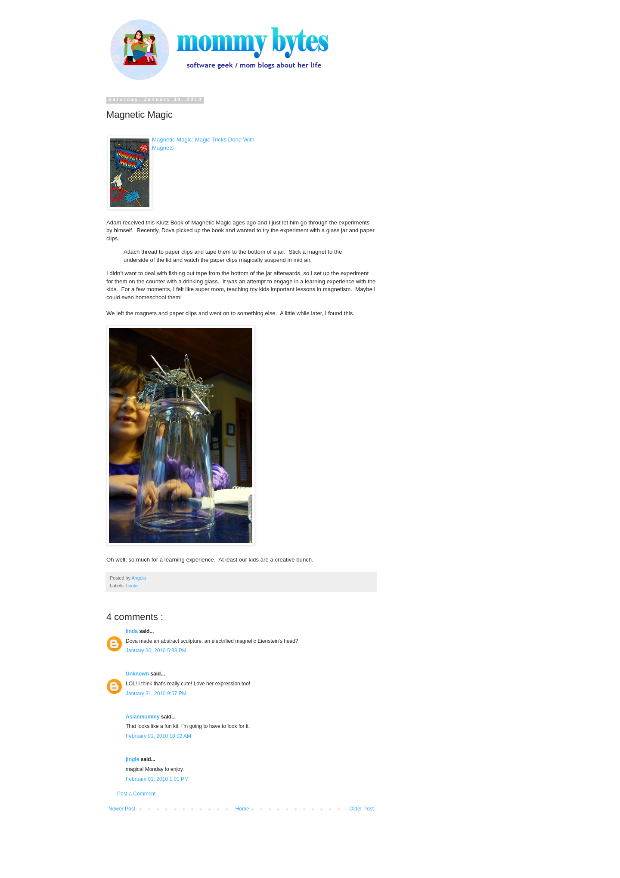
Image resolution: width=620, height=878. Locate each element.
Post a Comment (136, 794)
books (132, 585)
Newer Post (121, 809)
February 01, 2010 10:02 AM (158, 736)
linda (132, 631)
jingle (133, 759)
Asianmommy (143, 717)
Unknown (138, 674)
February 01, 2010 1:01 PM (157, 779)
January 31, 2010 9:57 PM (156, 694)
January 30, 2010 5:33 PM (156, 651)
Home (242, 809)
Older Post (361, 809)
